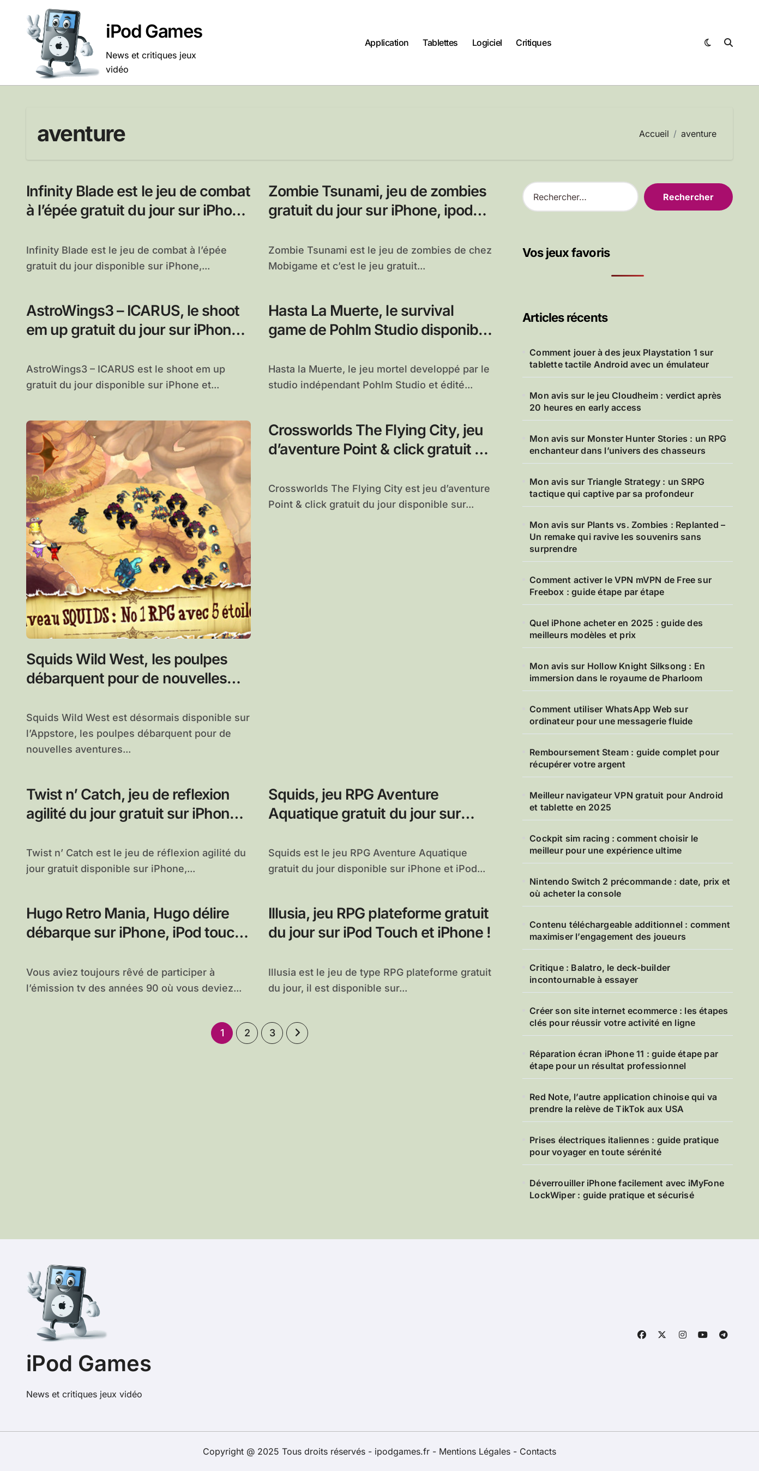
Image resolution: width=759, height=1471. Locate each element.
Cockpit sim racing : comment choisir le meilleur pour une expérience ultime (613, 844)
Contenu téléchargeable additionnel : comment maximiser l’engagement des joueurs (629, 930)
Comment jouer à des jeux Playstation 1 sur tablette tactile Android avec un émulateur (621, 358)
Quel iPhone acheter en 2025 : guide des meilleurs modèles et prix (616, 628)
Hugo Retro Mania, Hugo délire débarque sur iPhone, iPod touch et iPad (134, 932)
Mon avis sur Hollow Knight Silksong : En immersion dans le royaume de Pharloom (617, 672)
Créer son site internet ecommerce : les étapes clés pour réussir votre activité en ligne (628, 1016)
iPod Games (154, 31)
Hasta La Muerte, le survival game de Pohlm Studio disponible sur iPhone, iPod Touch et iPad (379, 330)
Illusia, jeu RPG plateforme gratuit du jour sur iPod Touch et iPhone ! (379, 922)
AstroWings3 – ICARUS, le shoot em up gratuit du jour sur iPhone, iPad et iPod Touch (135, 330)
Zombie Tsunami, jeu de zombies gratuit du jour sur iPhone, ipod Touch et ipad (377, 210)
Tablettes (440, 42)
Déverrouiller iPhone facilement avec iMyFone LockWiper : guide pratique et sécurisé (626, 1189)
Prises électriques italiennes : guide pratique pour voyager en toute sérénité (624, 1145)
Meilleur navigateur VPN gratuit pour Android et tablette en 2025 (626, 801)
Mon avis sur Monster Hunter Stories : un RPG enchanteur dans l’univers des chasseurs (627, 444)
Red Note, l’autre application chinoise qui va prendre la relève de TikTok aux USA (623, 1102)
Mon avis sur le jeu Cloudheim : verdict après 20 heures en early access (625, 401)
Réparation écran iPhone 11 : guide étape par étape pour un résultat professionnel (623, 1059)
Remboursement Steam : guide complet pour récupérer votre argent (624, 758)
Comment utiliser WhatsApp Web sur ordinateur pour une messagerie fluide (610, 715)
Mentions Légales (476, 1451)
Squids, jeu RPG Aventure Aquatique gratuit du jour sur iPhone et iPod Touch (364, 813)
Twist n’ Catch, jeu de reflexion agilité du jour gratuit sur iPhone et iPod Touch (132, 813)
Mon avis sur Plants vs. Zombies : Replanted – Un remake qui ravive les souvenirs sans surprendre (627, 536)
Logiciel (487, 42)
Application (387, 42)
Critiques (533, 42)
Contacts (538, 1451)
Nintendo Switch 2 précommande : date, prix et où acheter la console (629, 887)
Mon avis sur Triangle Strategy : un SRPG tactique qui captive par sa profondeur (616, 487)
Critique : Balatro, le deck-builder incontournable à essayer (599, 973)
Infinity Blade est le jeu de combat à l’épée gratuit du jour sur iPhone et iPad (138, 210)
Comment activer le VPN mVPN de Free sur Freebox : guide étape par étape (620, 585)
